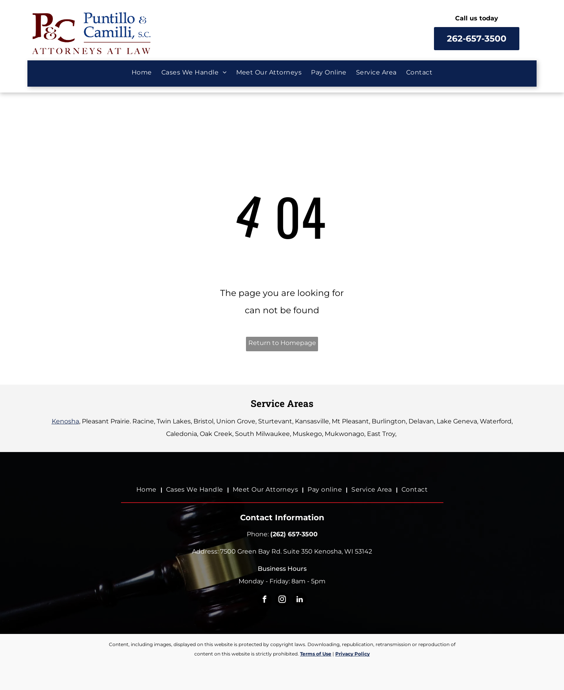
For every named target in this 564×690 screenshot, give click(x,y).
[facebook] (264, 600)
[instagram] (282, 600)
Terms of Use (315, 654)
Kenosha (65, 421)
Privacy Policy (352, 654)
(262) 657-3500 (294, 534)
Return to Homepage (282, 343)
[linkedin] (300, 600)
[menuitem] (142, 72)
